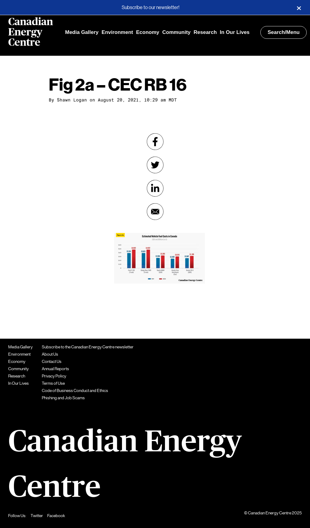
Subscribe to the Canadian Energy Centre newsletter (88, 347)
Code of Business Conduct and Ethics (75, 390)
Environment (117, 32)
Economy (147, 32)
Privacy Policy (54, 376)
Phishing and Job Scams (63, 398)
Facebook (56, 515)
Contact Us (51, 361)
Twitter (37, 515)
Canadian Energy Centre (30, 32)
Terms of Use (53, 383)
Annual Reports (55, 369)
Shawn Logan (72, 100)
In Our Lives (234, 32)
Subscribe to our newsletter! (151, 7)
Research (205, 32)
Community (176, 32)
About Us (50, 354)
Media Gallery (82, 32)
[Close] (299, 8)
